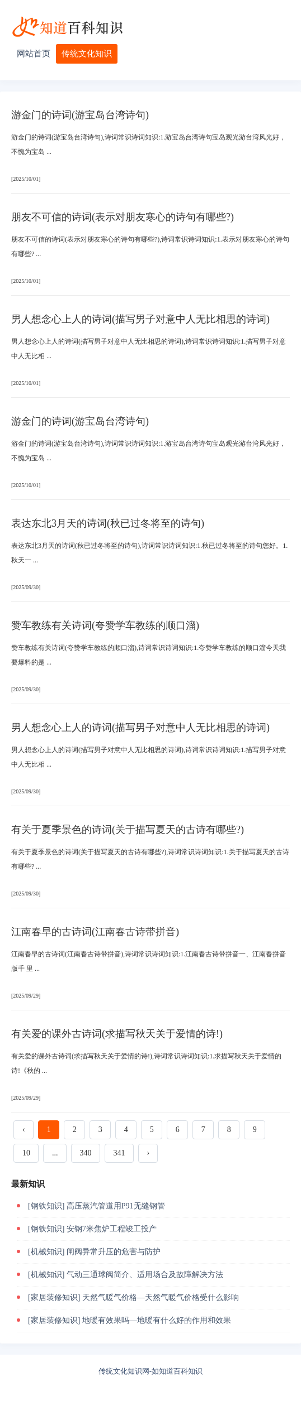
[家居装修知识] (54, 1297)
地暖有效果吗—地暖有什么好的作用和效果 (156, 1320)
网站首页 (33, 53)
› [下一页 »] (148, 1153)
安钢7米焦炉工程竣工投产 (112, 1229)
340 (86, 1153)
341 (119, 1153)
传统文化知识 (87, 53)
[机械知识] (46, 1252)
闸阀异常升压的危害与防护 (114, 1252)
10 (26, 1153)
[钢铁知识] (46, 1206)
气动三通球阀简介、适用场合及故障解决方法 (145, 1274)
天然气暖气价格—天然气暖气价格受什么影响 (160, 1297)
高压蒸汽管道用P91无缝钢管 (116, 1206)
